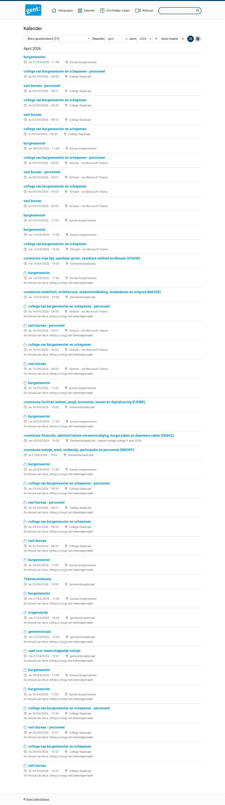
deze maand (169, 39)
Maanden (98, 39)
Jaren (132, 39)
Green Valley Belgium (37, 799)
